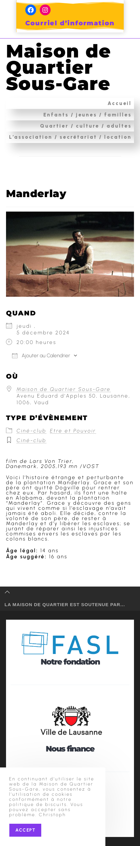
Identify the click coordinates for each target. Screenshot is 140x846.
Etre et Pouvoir (73, 431)
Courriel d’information (70, 23)
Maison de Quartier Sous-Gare (58, 67)
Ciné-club (31, 431)
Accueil (119, 103)
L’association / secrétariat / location (70, 137)
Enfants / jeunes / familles (87, 115)
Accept (25, 830)
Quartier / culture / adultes (86, 126)
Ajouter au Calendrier (41, 355)
